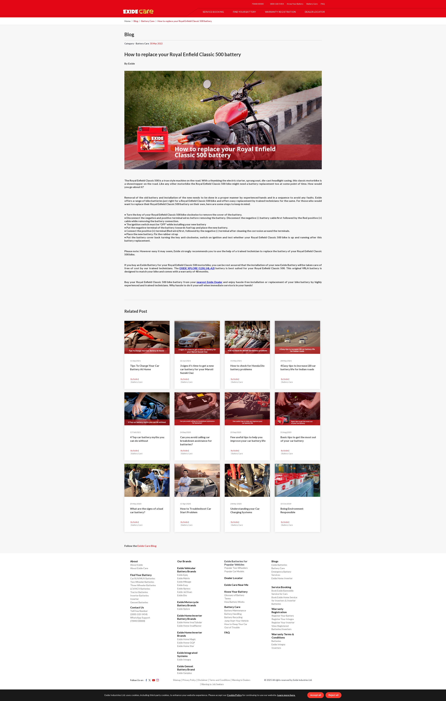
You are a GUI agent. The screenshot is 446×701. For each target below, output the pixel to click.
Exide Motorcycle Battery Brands (188, 603)
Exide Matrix (183, 578)
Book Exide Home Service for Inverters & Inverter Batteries (284, 600)
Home (128, 21)
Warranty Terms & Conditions (283, 636)
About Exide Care (139, 568)
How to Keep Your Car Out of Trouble (235, 626)
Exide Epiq (182, 574)
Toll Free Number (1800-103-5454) (139, 613)
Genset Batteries (139, 602)
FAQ (323, 4)
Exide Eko (182, 595)
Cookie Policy (233, 695)
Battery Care (312, 4)
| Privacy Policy (188, 680)
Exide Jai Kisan (184, 592)
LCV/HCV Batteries (140, 588)
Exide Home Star (185, 646)
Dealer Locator (315, 11)
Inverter (134, 599)
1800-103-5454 (277, 4)
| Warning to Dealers (240, 680)
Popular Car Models (234, 571)
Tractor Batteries (139, 592)
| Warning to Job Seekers (212, 684)
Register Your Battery (283, 615)
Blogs (275, 561)
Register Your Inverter (283, 622)
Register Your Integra (283, 619)
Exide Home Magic (186, 639)
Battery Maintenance (235, 610)
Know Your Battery (295, 4)
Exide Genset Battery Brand (186, 668)
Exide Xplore (183, 608)
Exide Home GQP (186, 642)
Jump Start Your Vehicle (236, 620)
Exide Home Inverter (282, 578)
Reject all (334, 695)
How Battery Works (234, 601)
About (134, 561)
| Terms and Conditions (219, 680)
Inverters (276, 647)
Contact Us (137, 607)
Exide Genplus (184, 673)
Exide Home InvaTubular (189, 622)
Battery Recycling (233, 617)
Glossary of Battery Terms (234, 597)
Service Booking (213, 11)
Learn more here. (286, 695)
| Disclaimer (201, 680)
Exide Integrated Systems (187, 654)
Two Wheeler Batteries (142, 581)
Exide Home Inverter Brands (189, 634)
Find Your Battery (244, 11)
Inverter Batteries (139, 595)
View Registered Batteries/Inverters (282, 627)
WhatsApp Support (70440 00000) (140, 619)
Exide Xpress (183, 588)
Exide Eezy (182, 585)
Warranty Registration (280, 11)
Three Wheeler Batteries (143, 585)
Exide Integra (184, 659)
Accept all (316, 695)
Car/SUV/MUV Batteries (142, 578)
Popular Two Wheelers (236, 567)
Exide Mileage (184, 581)
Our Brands (184, 561)
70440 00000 (258, 4)
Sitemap (177, 680)
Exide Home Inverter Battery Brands (189, 617)
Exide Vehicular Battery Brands (186, 569)
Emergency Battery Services (281, 573)
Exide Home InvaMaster (189, 625)
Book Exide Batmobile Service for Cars (282, 592)
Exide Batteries (279, 564)
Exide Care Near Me (236, 584)
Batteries (276, 641)
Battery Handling (233, 613)
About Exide (136, 564)
